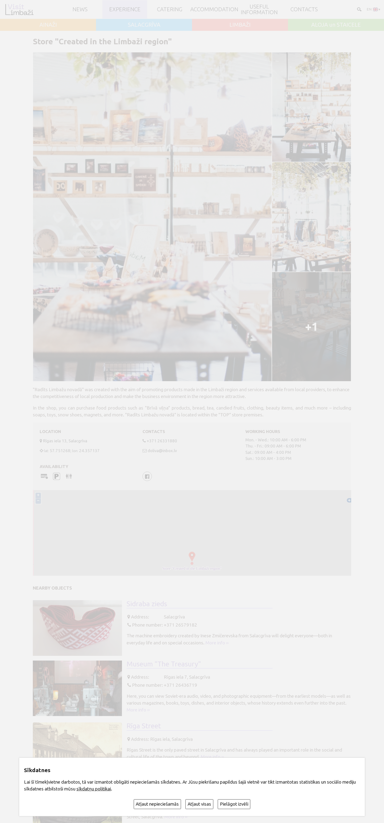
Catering (169, 9)
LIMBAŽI (240, 25)
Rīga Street (144, 726)
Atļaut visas (199, 804)
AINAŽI (48, 25)
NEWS (79, 9)
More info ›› (216, 642)
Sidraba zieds (147, 603)
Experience (125, 9)
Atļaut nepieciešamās (157, 804)
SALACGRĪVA (144, 25)
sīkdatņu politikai (93, 788)
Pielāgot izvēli (234, 804)
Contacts (304, 9)
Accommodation (214, 9)
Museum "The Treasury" (164, 664)
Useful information (259, 9)
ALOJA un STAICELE (336, 25)
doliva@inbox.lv (162, 450)
